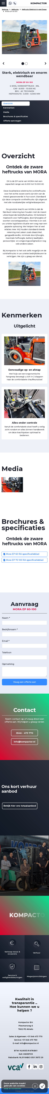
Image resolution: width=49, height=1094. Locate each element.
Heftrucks (15, 9)
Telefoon (6, 652)
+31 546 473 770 (34, 1036)
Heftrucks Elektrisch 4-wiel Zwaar (34, 9)
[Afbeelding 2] (26, 63)
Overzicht (8, 103)
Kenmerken (9, 108)
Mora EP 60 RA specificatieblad (21, 554)
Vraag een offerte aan (24, 682)
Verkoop (5, 9)
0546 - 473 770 (24, 733)
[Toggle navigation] (3, 3)
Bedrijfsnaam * (10, 629)
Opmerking (8, 664)
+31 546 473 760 (29, 1040)
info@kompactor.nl (24, 742)
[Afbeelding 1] (22, 63)
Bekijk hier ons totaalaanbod (20, 806)
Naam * (6, 618)
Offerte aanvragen (12, 121)
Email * (5, 641)
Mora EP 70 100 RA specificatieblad (23, 560)
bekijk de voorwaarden (12, 1089)
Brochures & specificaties (15, 116)
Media (6, 112)
